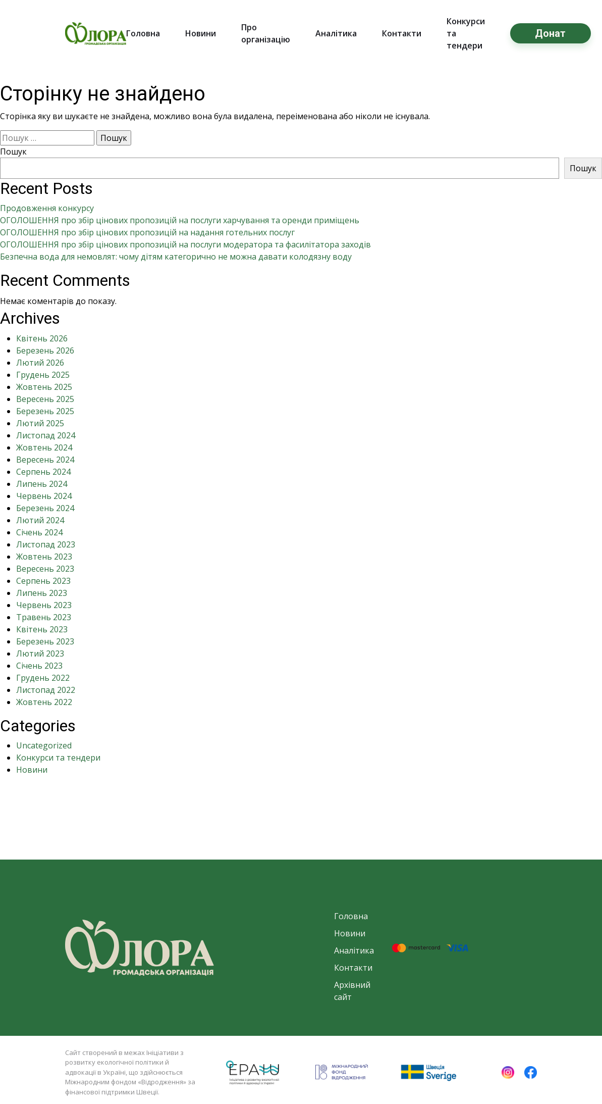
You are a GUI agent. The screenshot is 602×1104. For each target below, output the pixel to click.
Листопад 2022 (45, 689)
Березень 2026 (45, 350)
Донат (550, 33)
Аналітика (336, 33)
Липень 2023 (41, 592)
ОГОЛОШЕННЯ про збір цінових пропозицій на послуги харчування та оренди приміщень (179, 220)
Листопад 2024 (45, 435)
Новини (200, 33)
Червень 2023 (44, 605)
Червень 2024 (44, 495)
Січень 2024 (39, 532)
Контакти (401, 33)
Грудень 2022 (43, 677)
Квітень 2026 (42, 338)
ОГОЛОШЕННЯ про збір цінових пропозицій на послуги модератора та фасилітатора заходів (185, 244)
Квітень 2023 (42, 629)
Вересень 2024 (45, 459)
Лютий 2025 (40, 423)
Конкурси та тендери (58, 757)
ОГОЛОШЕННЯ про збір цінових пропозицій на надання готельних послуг (147, 232)
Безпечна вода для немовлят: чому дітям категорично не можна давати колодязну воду (176, 256)
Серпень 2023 (43, 580)
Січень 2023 (39, 665)
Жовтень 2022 (44, 702)
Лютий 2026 (40, 362)
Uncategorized (44, 745)
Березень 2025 (45, 411)
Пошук (13, 151)
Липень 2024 (41, 483)
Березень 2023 (45, 641)
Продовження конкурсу (47, 208)
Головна (143, 33)
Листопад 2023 (45, 544)
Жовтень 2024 (44, 447)
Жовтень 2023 (44, 556)
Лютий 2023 (40, 653)
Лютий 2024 (40, 520)
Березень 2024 (45, 508)
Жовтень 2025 (44, 386)
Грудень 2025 (43, 374)
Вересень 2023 (45, 568)
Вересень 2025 (45, 399)
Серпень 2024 (43, 471)
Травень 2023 (43, 617)
